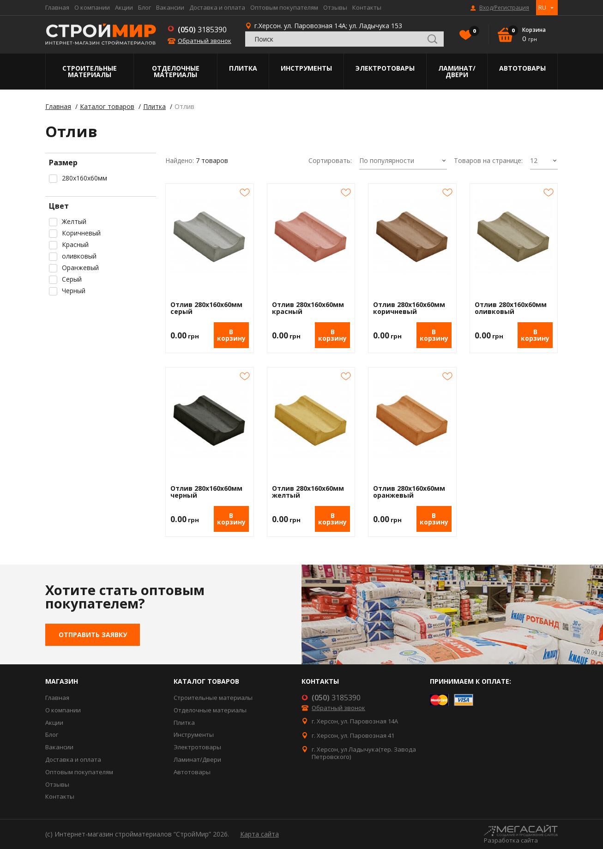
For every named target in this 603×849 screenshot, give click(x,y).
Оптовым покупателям (284, 7)
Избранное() (472, 32)
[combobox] (403, 161)
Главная (57, 7)
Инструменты (306, 68)
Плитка (243, 68)
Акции (124, 7)
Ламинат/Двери (457, 71)
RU (542, 7)
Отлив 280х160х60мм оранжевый (409, 492)
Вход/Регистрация (504, 8)
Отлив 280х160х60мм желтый (308, 492)
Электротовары (385, 68)
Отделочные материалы (175, 71)
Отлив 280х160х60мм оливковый (511, 308)
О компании (92, 7)
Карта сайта (259, 834)
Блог (144, 7)
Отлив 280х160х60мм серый (206, 308)
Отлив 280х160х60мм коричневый (409, 308)
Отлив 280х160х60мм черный (206, 492)
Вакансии (170, 7)
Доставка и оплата (217, 7)
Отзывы (335, 7)
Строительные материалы (89, 71)
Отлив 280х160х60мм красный (308, 308)
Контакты (366, 7)
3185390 (202, 29)
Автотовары (522, 68)
